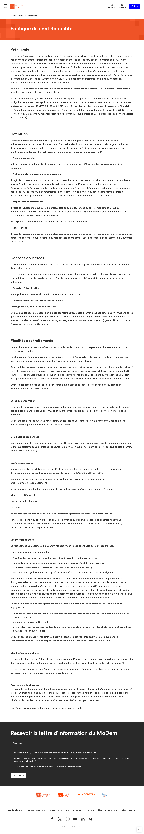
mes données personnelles (72, 767)
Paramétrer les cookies (115, 810)
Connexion (111, 6)
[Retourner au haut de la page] (139, 829)
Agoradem (77, 810)
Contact (133, 810)
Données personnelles (36, 810)
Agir (135, 6)
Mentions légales (15, 810)
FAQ (67, 810)
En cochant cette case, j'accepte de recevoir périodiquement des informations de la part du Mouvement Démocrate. (56, 753)
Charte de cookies (93, 810)
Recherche (122, 6)
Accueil (13, 15)
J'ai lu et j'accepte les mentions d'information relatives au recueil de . (48, 767)
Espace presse (55, 810)
